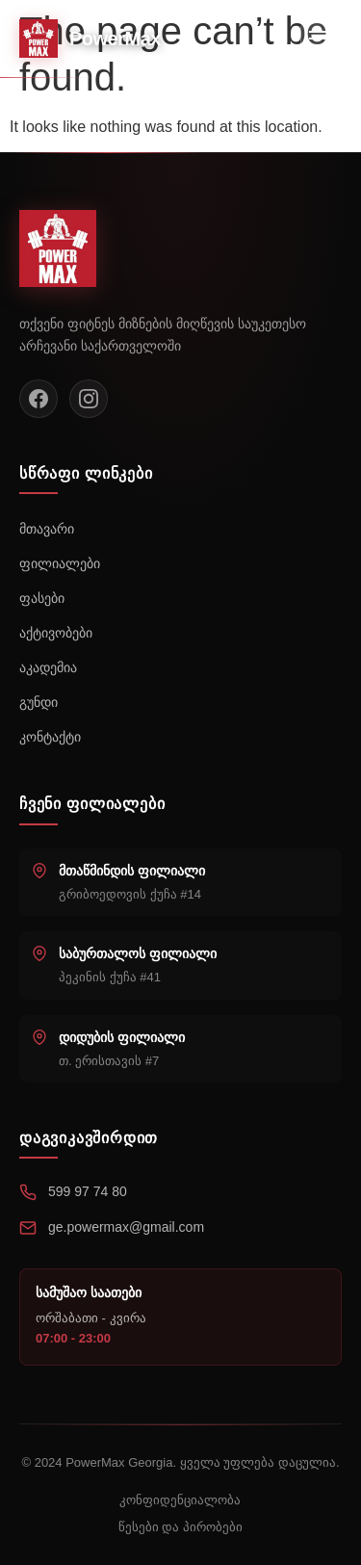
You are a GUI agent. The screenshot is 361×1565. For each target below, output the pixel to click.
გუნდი (38, 702)
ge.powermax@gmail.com (126, 1227)
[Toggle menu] (321, 38)
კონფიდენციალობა (180, 1500)
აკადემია (48, 667)
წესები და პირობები (180, 1527)
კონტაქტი (50, 736)
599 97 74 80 (87, 1191)
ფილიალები (59, 563)
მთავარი (46, 528)
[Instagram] (88, 398)
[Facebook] (38, 398)
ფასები (41, 598)
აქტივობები (55, 632)
